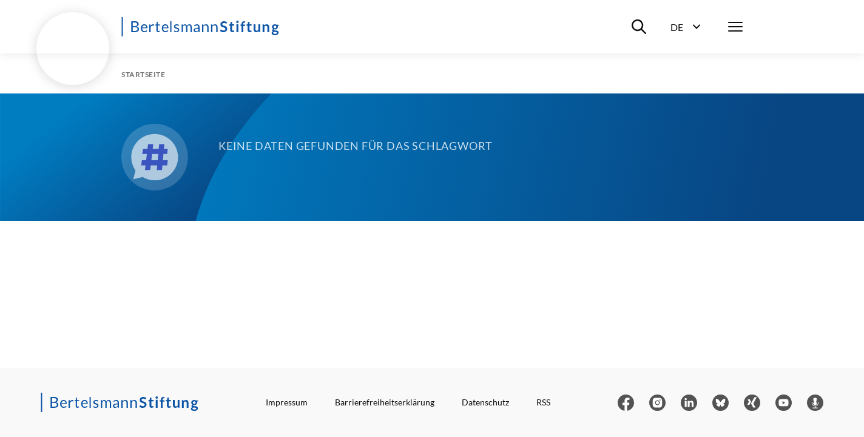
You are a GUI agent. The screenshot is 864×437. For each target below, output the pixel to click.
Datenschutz (485, 402)
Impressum (287, 402)
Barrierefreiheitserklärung (384, 402)
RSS (543, 402)
